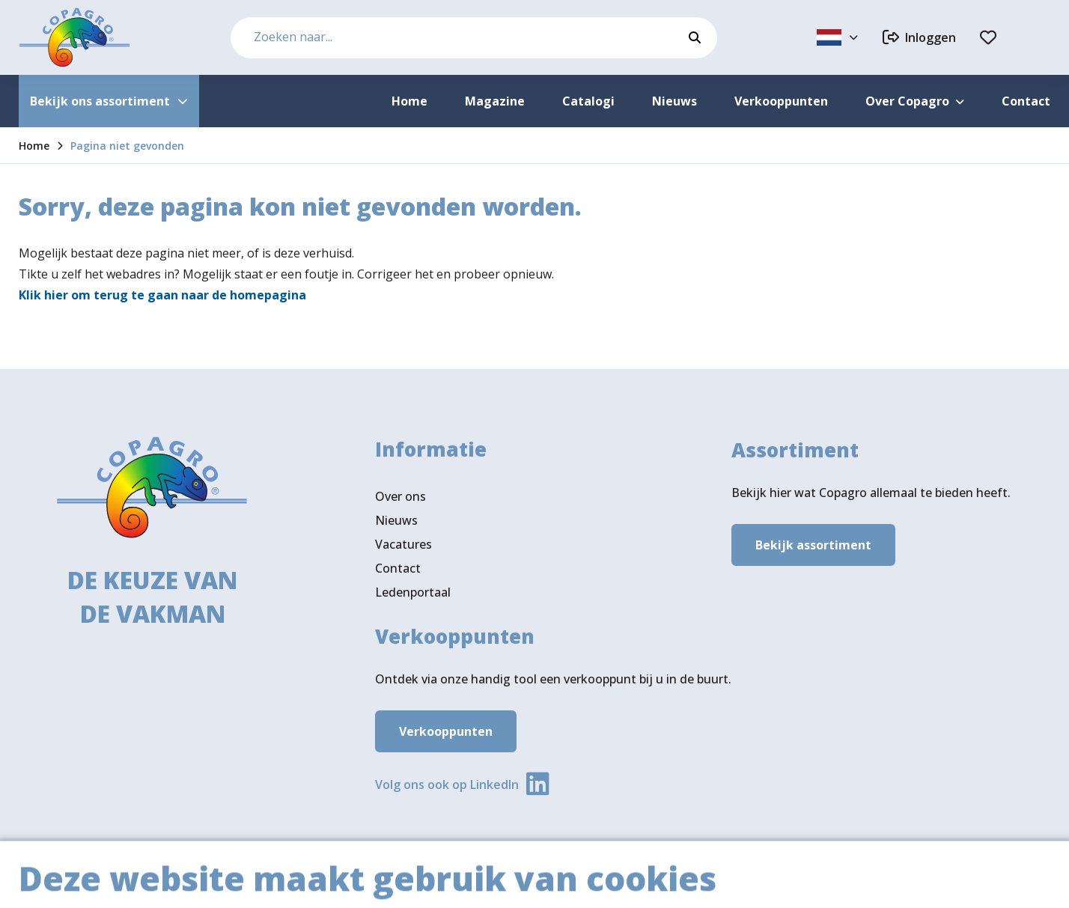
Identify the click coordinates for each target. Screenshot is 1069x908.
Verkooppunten (446, 731)
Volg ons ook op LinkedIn (447, 784)
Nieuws (396, 520)
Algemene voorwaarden (832, 882)
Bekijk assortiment (813, 545)
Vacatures (403, 544)
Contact (398, 568)
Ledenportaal (413, 592)
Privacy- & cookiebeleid (986, 882)
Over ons (400, 496)
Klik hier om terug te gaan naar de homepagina (162, 295)
